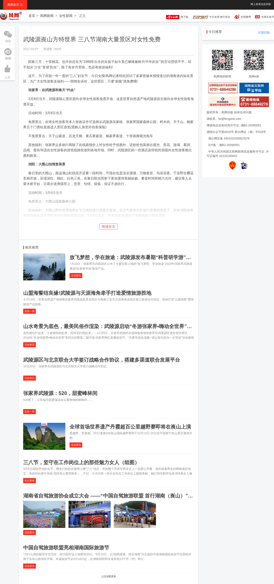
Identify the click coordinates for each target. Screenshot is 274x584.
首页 (31, 16)
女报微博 (246, 16)
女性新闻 (66, 16)
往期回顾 (264, 32)
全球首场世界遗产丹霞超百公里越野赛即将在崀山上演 (130, 427)
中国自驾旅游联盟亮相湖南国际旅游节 (66, 547)
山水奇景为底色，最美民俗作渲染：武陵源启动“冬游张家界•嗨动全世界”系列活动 (115, 326)
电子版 (175, 16)
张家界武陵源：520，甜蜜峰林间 (60, 393)
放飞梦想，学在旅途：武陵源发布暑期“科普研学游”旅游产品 (138, 257)
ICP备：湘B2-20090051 (224, 145)
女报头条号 (267, 16)
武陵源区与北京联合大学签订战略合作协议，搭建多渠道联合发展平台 (101, 360)
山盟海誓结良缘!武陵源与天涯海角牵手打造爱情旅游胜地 (87, 293)
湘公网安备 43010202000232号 (229, 138)
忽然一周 (29, 311)
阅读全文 (108, 226)
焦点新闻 (29, 480)
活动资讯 (76, 275)
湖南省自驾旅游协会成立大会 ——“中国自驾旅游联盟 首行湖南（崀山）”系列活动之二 (120, 496)
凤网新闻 (47, 16)
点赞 (7, 70)
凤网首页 (15, 4)
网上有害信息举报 (261, 4)
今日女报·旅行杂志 (211, 16)
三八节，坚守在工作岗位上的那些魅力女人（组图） (81, 462)
